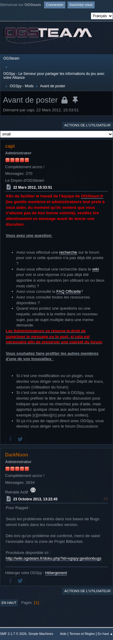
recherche (68, 252)
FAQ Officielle (68, 291)
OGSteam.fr (92, 196)
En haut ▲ (105, 633)
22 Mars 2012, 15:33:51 (32, 187)
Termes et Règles (82, 633)
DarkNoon (16, 454)
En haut (9, 602)
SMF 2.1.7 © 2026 (13, 633)
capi (10, 146)
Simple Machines (40, 633)
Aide (63, 633)
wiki (95, 269)
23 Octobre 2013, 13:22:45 (35, 499)
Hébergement (56, 573)
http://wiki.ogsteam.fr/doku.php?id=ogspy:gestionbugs (53, 558)
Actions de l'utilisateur (87, 125)
